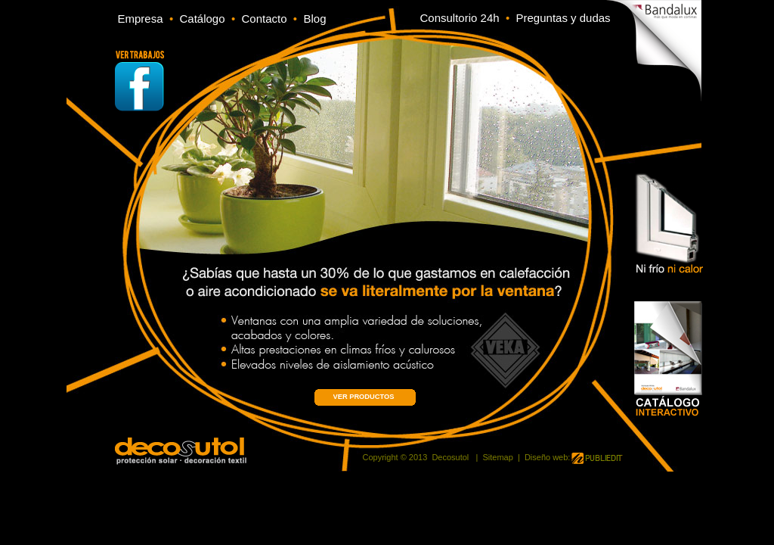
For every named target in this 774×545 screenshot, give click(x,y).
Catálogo (205, 18)
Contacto (267, 18)
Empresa (140, 18)
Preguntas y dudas (563, 17)
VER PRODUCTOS (364, 396)
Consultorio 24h (460, 17)
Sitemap (497, 457)
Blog (314, 18)
